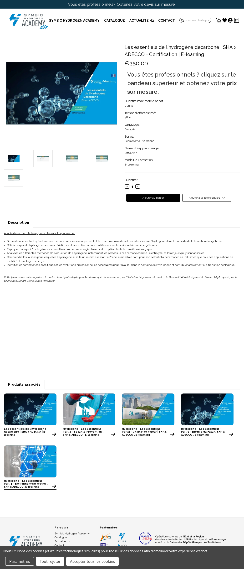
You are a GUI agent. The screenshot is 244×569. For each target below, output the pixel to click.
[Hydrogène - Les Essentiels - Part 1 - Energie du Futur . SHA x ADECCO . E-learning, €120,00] (207, 409)
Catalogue (114, 20)
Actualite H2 (141, 20)
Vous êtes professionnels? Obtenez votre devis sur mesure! (122, 4)
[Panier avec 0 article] (218, 20)
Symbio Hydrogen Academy (74, 20)
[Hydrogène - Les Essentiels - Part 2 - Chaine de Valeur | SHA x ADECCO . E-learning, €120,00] (148, 409)
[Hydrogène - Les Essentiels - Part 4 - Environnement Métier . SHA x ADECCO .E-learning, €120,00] (30, 461)
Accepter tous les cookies (92, 561)
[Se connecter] (230, 20)
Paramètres (19, 561)
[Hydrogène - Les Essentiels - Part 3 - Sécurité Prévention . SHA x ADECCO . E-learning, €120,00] (89, 409)
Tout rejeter (50, 561)
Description (18, 222)
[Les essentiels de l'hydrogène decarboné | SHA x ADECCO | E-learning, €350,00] (30, 409)
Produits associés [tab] (24, 384)
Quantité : (131, 180)
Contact (166, 20)
